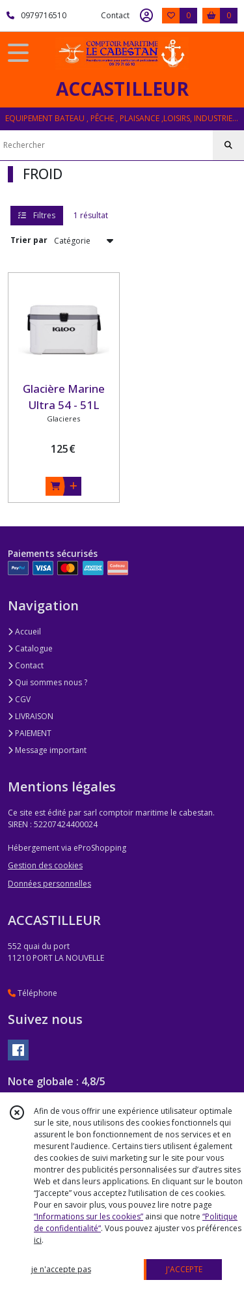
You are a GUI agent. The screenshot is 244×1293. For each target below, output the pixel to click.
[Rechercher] (228, 145)
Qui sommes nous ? (47, 682)
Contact (115, 15)
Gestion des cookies (45, 865)
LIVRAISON (30, 716)
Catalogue (30, 648)
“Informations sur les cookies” (88, 1216)
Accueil (24, 631)
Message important (47, 750)
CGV (19, 699)
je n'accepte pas (61, 1269)
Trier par (28, 240)
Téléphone (32, 993)
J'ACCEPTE (184, 1269)
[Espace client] (146, 15)
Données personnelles (49, 883)
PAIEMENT (29, 733)
